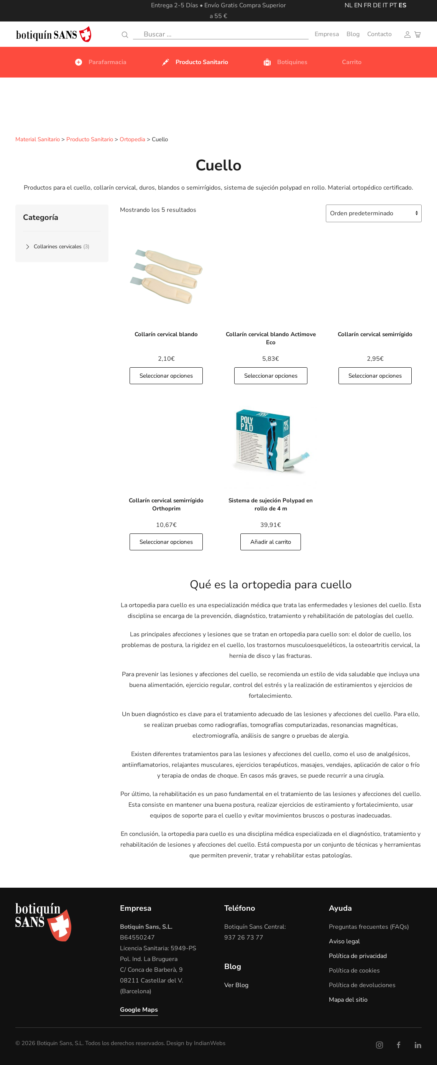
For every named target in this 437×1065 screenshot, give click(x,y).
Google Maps (139, 1009)
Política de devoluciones (362, 985)
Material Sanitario (37, 140)
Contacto (379, 34)
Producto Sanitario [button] (194, 62)
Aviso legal (344, 941)
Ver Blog (236, 985)
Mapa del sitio (348, 999)
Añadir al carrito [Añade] (270, 541)
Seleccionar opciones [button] (166, 375)
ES (402, 5)
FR (367, 5)
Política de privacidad (358, 955)
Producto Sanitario (89, 140)
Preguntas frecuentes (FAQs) (369, 926)
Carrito (351, 62)
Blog (353, 34)
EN (358, 5)
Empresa (327, 34)
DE (377, 5)
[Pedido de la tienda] (374, 213)
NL (349, 5)
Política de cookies (354, 970)
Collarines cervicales (61, 246)
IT (385, 5)
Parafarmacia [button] (100, 62)
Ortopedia (132, 140)
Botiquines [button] (285, 62)
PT (393, 5)
